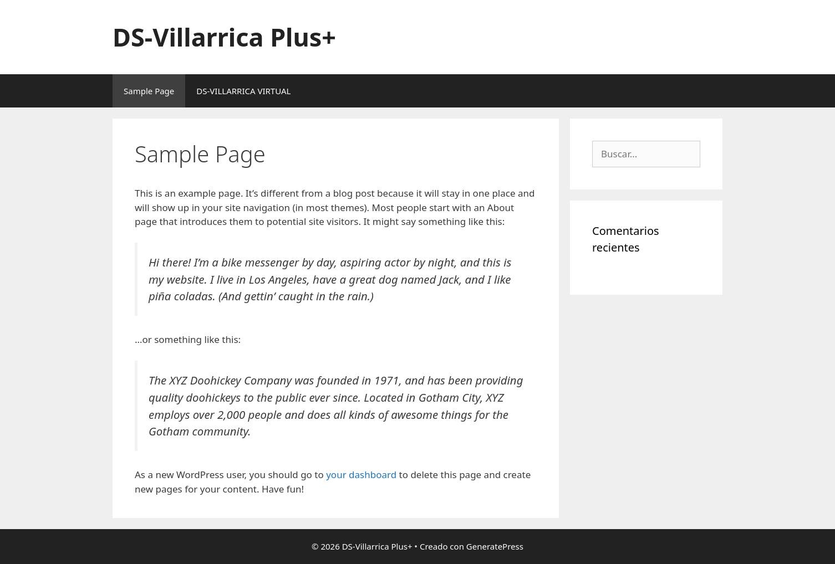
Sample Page (149, 90)
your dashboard (361, 474)
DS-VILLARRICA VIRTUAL (243, 90)
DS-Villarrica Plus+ (224, 37)
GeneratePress (494, 546)
